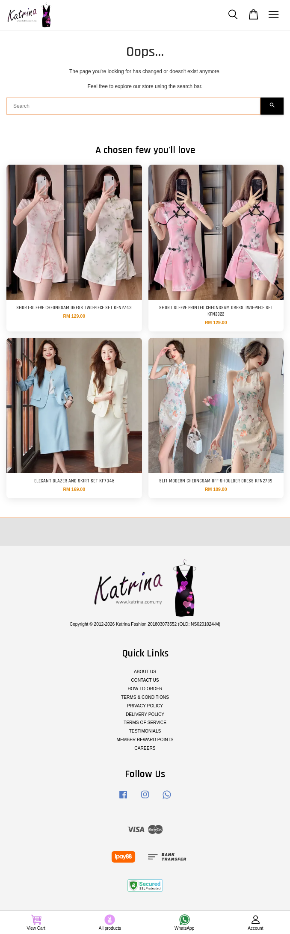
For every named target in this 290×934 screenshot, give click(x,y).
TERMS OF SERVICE (145, 722)
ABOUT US (145, 671)
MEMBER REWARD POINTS (144, 739)
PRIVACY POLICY (145, 705)
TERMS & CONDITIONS (145, 697)
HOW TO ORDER (144, 688)
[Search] (133, 106)
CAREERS (144, 748)
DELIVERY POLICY (145, 714)
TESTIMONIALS (145, 731)
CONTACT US (145, 680)
